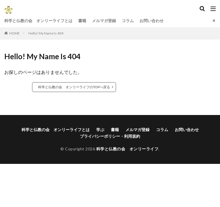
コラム (128, 20)
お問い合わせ (152, 20)
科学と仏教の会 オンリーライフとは (38, 20)
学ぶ (100, 129)
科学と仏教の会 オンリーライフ (127, 148)
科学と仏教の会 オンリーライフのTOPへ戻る (74, 87)
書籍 (82, 20)
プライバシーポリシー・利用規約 (110, 136)
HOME (14, 33)
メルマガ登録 (104, 20)
